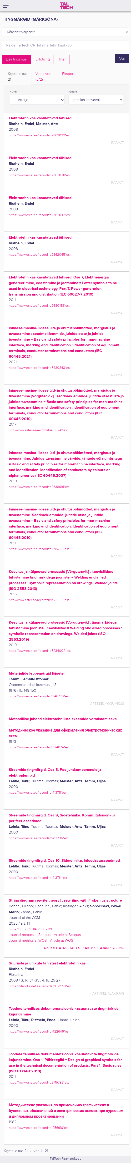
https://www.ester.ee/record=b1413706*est (38, 838)
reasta (72, 91)
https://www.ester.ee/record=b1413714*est (38, 878)
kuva (13, 91)
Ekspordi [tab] (69, 74)
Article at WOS (61, 940)
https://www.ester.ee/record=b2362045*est (40, 255)
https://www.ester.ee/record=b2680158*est (39, 306)
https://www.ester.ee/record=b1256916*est (38, 1128)
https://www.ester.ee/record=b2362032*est (40, 135)
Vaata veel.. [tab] (44, 77)
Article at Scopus (67, 935)
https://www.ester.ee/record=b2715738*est (39, 549)
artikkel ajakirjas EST (63, 948)
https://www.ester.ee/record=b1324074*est (39, 747)
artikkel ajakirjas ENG (104, 948)
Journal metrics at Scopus (29, 935)
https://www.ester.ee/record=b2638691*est (39, 487)
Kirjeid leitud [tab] (17, 77)
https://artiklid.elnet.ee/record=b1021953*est (40, 986)
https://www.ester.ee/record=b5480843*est (40, 368)
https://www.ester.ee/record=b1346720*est (39, 696)
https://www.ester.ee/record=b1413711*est (37, 793)
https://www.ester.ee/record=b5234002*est (40, 651)
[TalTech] (66, 5)
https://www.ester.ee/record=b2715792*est (39, 1082)
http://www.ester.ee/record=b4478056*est (39, 600)
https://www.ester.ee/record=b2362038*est (40, 175)
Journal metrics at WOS (28, 940)
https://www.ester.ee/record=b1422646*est (39, 1031)
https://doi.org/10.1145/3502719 (30, 929)
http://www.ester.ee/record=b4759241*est (38, 430)
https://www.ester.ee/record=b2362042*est (40, 215)
